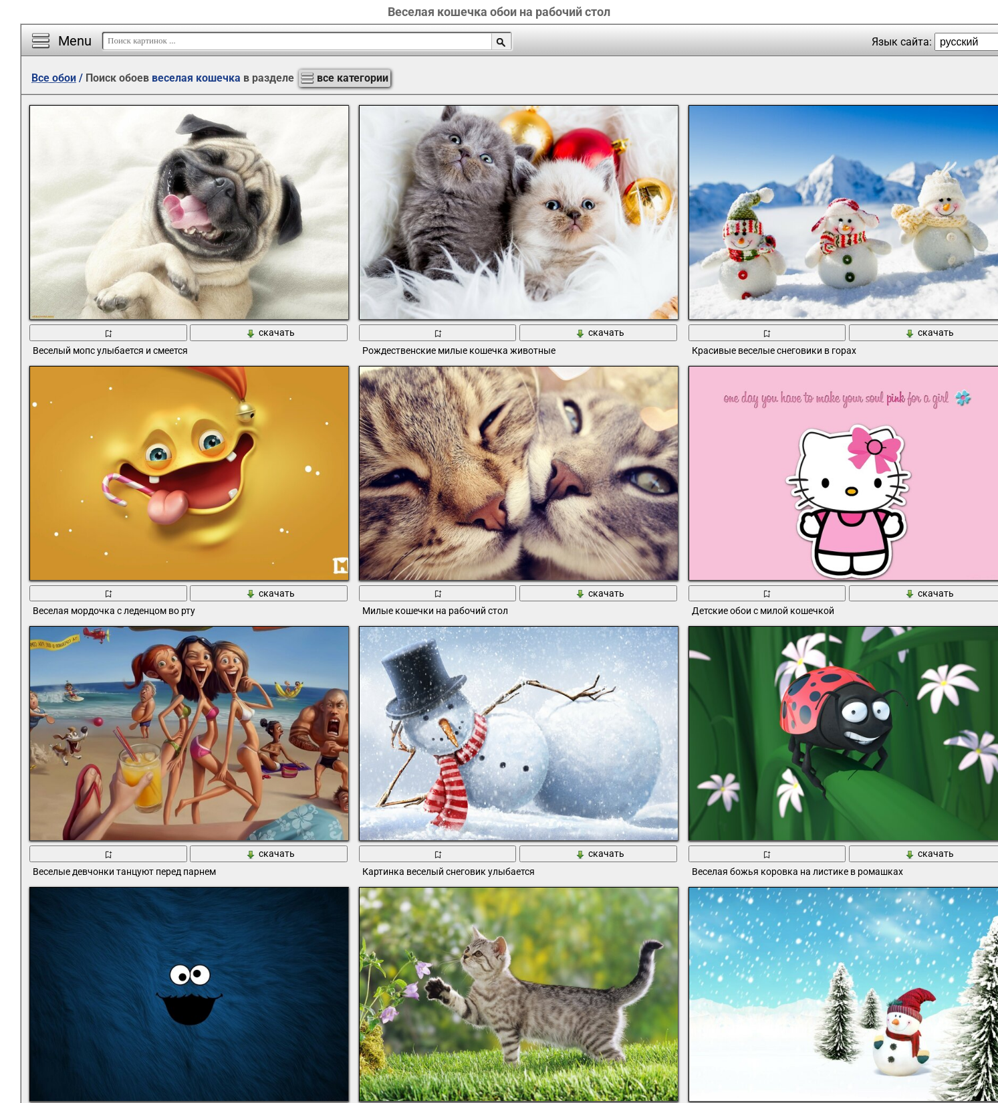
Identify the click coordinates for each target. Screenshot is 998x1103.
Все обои (53, 78)
